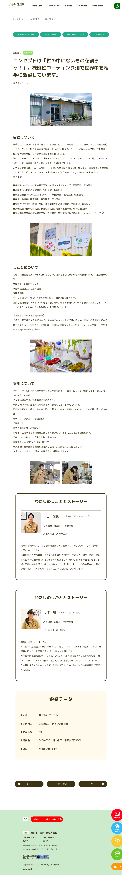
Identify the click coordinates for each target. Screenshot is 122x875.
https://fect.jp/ (48, 748)
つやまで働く (34, 19)
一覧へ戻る (61, 784)
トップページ (18, 19)
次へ (92, 784)
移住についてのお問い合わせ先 (46, 819)
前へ (29, 784)
